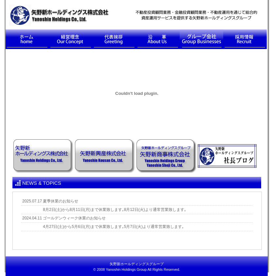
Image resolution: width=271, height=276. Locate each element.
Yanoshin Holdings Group (126, 269)
